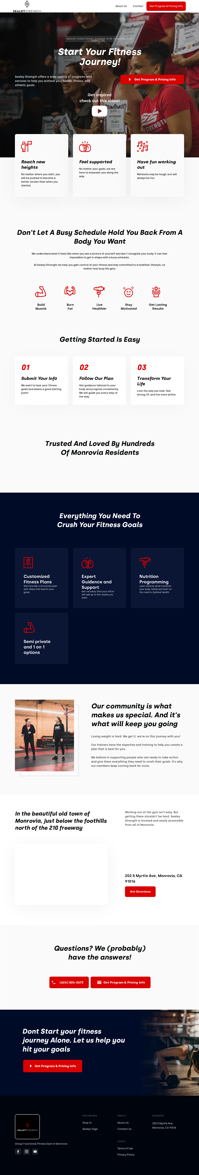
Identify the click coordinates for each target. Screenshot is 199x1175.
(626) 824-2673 (71, 982)
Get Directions (140, 891)
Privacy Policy (125, 1154)
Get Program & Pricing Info (166, 6)
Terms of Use (125, 1148)
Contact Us (124, 1129)
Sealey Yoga (90, 1129)
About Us (121, 6)
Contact (138, 6)
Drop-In (87, 1122)
